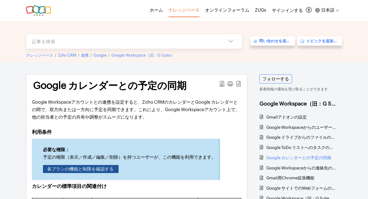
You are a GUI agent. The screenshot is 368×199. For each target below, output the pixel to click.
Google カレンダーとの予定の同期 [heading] (109, 85)
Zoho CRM (67, 55)
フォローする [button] (275, 79)
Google (100, 55)
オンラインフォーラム (227, 10)
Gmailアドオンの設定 (286, 117)
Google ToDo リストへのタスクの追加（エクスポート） (301, 147)
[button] (309, 10)
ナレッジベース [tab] (184, 10)
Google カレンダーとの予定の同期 (298, 157)
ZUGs (260, 10)
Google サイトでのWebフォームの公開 (301, 188)
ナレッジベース (39, 55)
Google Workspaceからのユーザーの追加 (301, 127)
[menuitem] (287, 10)
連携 (85, 55)
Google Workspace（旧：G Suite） (143, 55)
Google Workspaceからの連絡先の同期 (301, 168)
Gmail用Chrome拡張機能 (290, 178)
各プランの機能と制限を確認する (80, 169)
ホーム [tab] (156, 10)
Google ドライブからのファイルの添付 (301, 137)
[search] (123, 41)
